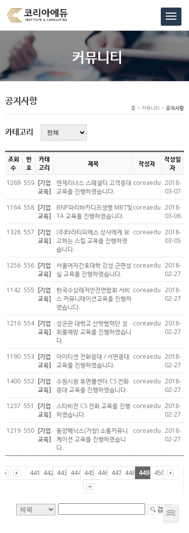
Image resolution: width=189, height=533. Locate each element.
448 (130, 473)
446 (103, 473)
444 (76, 473)
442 (48, 473)
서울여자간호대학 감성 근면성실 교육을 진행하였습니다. (94, 269)
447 (116, 473)
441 (35, 473)
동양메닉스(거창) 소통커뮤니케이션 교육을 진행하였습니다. (92, 439)
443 (62, 473)
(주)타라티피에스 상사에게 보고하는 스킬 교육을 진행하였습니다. (93, 240)
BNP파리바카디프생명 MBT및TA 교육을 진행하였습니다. (94, 211)
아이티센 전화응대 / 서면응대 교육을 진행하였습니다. (93, 360)
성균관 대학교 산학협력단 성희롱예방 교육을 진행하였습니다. (94, 332)
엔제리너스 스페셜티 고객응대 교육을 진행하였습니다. (94, 186)
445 (89, 473)
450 (159, 473)
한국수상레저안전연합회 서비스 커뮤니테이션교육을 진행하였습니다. (94, 298)
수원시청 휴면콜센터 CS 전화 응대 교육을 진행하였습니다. (92, 385)
